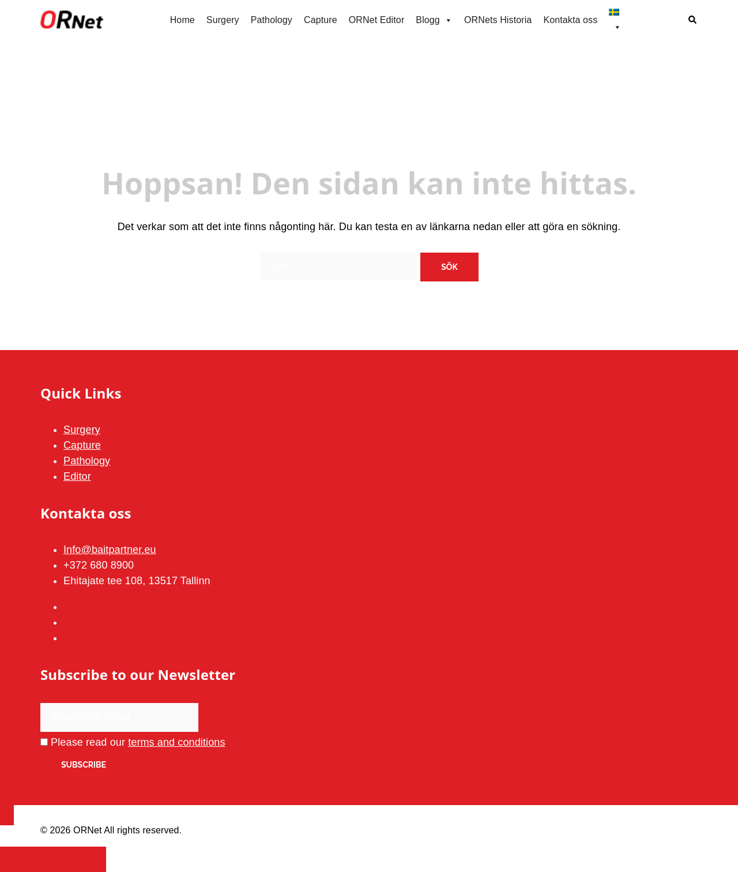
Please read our (132, 742)
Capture (320, 20)
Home (182, 20)
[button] (693, 20)
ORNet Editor (377, 20)
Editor (77, 476)
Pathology (271, 20)
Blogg (434, 20)
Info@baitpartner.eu (109, 549)
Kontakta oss (570, 20)
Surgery (222, 20)
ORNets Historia (498, 20)
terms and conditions (176, 742)
